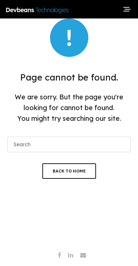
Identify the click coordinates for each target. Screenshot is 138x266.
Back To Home (69, 171)
